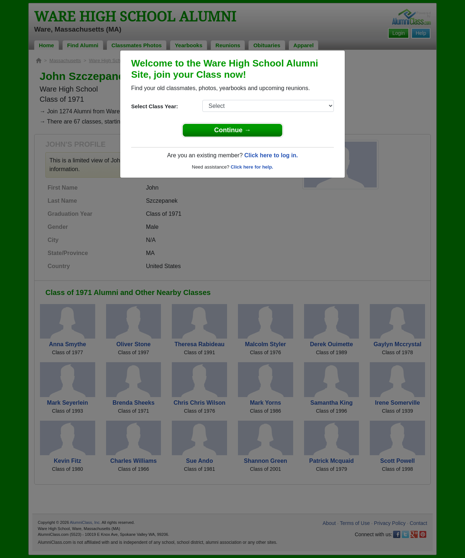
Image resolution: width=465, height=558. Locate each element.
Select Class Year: (154, 106)
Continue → (232, 130)
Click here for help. (252, 167)
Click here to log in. (271, 155)
